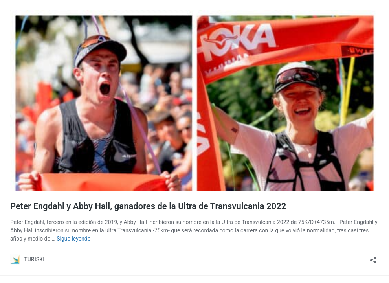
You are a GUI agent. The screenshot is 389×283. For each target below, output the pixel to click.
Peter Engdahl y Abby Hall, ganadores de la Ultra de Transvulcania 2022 (148, 206)
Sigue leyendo (74, 238)
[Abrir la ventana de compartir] (373, 258)
